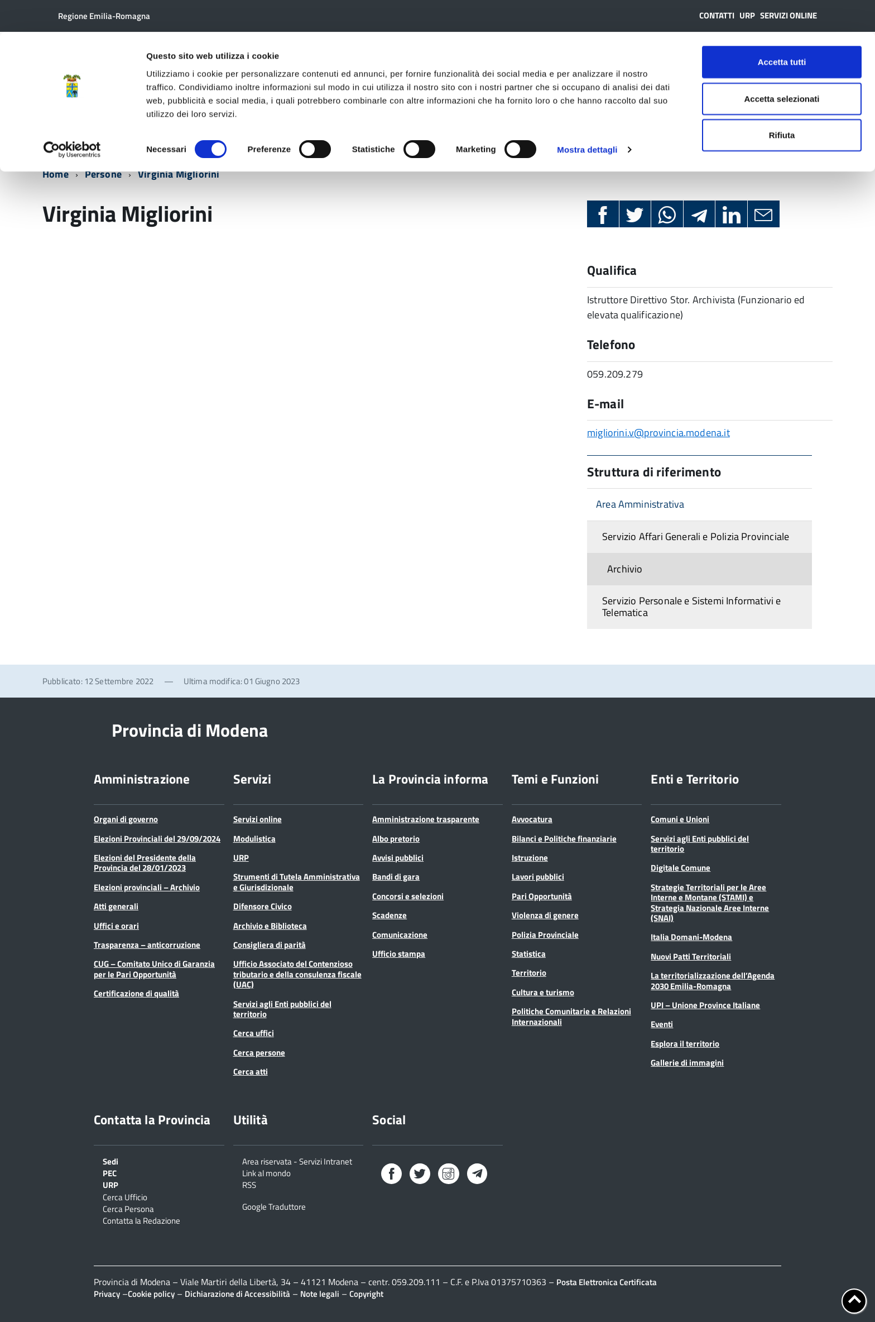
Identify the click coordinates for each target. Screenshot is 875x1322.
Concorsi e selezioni (408, 896)
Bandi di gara (396, 876)
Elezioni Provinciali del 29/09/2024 (157, 838)
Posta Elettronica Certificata (606, 1282)
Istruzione (530, 857)
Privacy (107, 1293)
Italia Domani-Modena (691, 936)
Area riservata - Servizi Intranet (297, 1160)
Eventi (662, 1024)
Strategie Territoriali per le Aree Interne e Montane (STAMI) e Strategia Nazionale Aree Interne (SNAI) (710, 902)
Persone (103, 174)
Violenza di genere (545, 915)
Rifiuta (782, 102)
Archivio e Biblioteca (270, 925)
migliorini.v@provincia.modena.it (658, 432)
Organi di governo (126, 819)
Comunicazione (399, 934)
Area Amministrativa (640, 504)
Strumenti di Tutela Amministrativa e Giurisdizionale (296, 881)
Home (55, 174)
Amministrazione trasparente (425, 819)
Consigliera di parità (269, 944)
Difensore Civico (262, 906)
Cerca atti (250, 1071)
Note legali (319, 1293)
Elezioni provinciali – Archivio (147, 887)
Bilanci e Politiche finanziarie (564, 838)
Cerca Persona (128, 1208)
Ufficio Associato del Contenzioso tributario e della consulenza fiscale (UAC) (297, 974)
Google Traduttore (274, 1205)
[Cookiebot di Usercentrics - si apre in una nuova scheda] (72, 117)
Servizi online (257, 819)
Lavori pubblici (538, 876)
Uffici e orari (116, 925)
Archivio (624, 568)
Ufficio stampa (398, 953)
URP (241, 857)
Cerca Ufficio (125, 1196)
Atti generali (116, 906)
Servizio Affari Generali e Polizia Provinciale (695, 536)
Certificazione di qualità (136, 993)
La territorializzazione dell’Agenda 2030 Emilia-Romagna (713, 980)
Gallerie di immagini (687, 1062)
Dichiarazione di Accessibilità (237, 1293)
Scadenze (389, 915)
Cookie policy (151, 1293)
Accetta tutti (782, 29)
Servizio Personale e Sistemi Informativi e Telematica (691, 606)
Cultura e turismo (543, 992)
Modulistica (254, 838)
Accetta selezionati (781, 66)
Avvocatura (532, 819)
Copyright (366, 1293)
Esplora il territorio (685, 1043)
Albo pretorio (396, 838)
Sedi (110, 1160)
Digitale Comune (680, 867)
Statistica (529, 953)
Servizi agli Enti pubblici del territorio (282, 1009)
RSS (249, 1184)
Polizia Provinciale (545, 934)
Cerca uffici (253, 1033)
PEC (110, 1172)
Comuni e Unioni (680, 819)
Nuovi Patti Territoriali (691, 956)
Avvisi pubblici (398, 857)
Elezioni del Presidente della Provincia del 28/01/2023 (145, 862)
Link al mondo (266, 1172)
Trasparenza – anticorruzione (147, 944)
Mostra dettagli (587, 117)
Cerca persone (259, 1052)
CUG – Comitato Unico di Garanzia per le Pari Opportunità (154, 968)
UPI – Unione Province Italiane (705, 1005)
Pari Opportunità (542, 896)
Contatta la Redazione (141, 1219)
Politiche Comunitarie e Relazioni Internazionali (571, 1016)
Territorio (529, 972)
